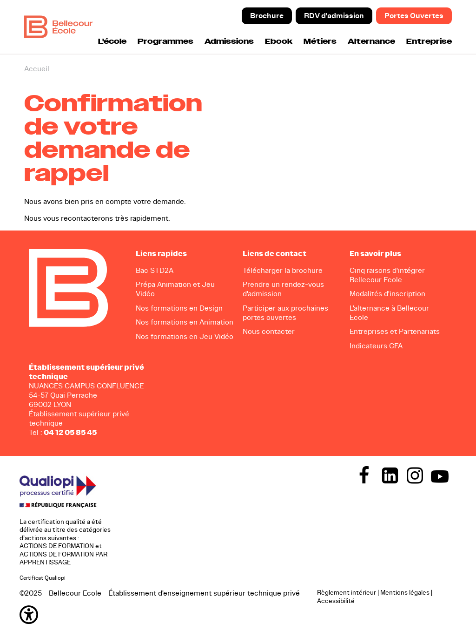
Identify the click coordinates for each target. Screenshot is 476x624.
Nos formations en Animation (184, 322)
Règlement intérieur (346, 593)
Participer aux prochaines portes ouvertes (285, 312)
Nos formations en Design (179, 307)
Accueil (36, 68)
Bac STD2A (154, 270)
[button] (164, 614)
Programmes (165, 41)
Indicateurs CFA (376, 345)
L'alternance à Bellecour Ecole (389, 312)
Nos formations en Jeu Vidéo (184, 336)
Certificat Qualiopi (43, 577)
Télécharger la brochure (283, 270)
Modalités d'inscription (387, 293)
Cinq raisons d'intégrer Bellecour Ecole (387, 275)
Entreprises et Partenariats (395, 331)
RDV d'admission (334, 15)
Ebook (278, 41)
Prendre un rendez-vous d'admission (283, 289)
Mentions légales (405, 593)
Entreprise (429, 41)
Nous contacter (269, 331)
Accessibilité (336, 600)
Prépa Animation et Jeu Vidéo (175, 289)
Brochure (267, 15)
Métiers (320, 41)
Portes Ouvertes (413, 15)
